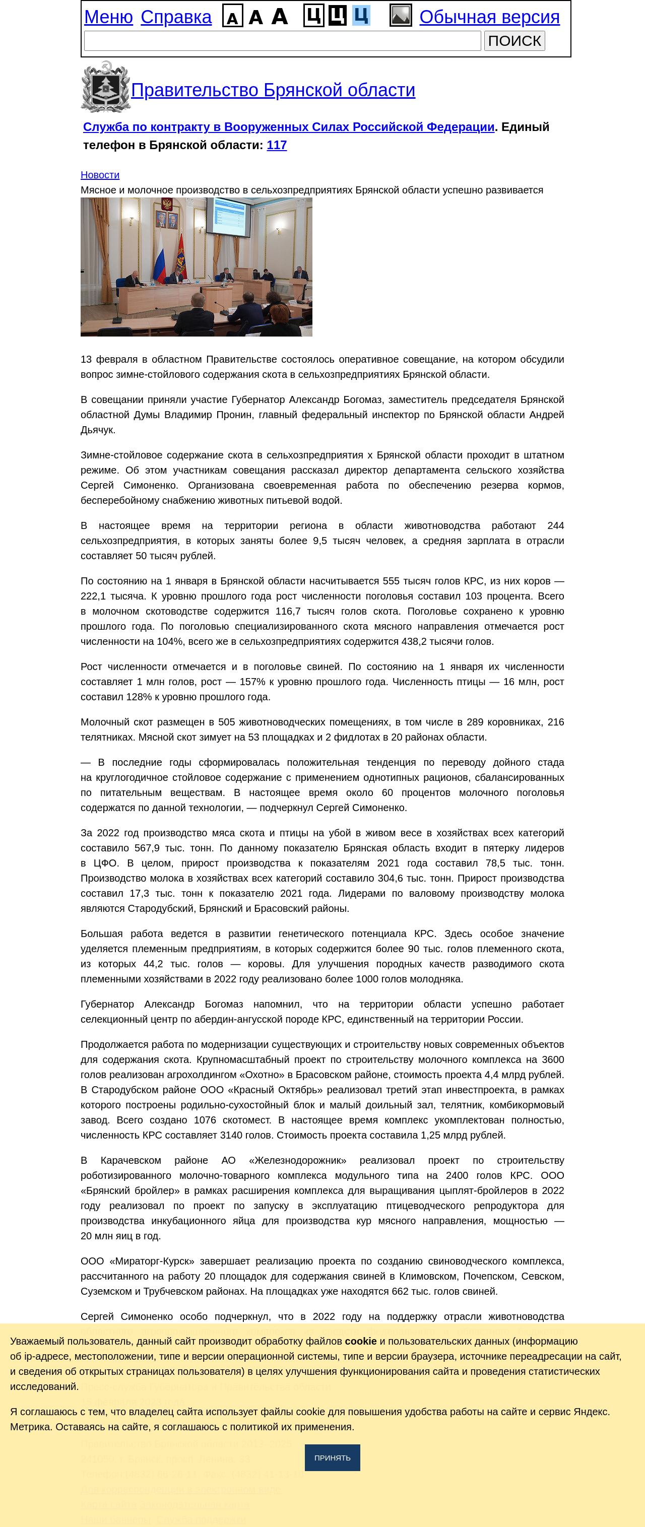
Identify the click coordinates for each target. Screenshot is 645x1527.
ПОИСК (515, 40)
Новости (100, 174)
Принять (332, 1457)
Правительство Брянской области (273, 90)
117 (277, 145)
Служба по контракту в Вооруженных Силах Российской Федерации (289, 127)
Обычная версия (490, 17)
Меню (108, 17)
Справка (176, 17)
